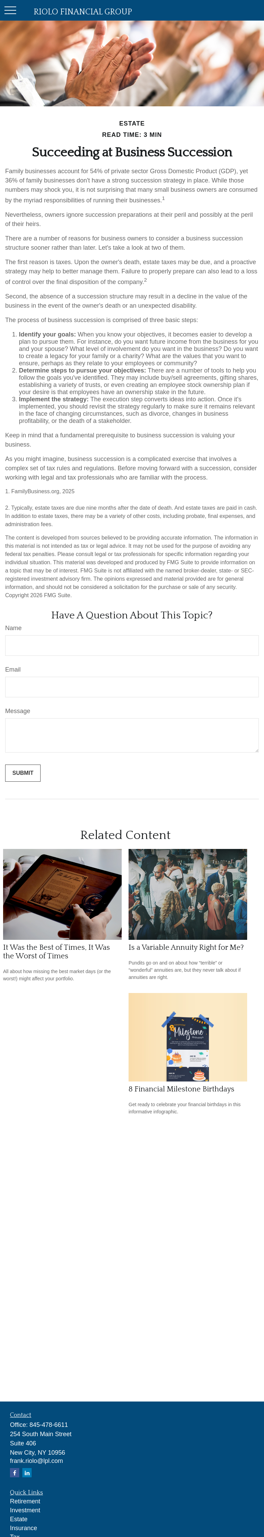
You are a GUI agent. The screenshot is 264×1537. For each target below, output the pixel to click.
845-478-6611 (49, 1424)
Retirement (25, 1501)
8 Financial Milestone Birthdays (181, 1089)
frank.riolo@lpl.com (36, 1460)
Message (17, 711)
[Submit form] (23, 773)
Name (13, 628)
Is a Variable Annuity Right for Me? (186, 947)
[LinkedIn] (27, 1472)
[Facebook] (14, 1472)
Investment (25, 1510)
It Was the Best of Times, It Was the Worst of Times (56, 951)
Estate (19, 1519)
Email (13, 669)
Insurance (23, 1528)
